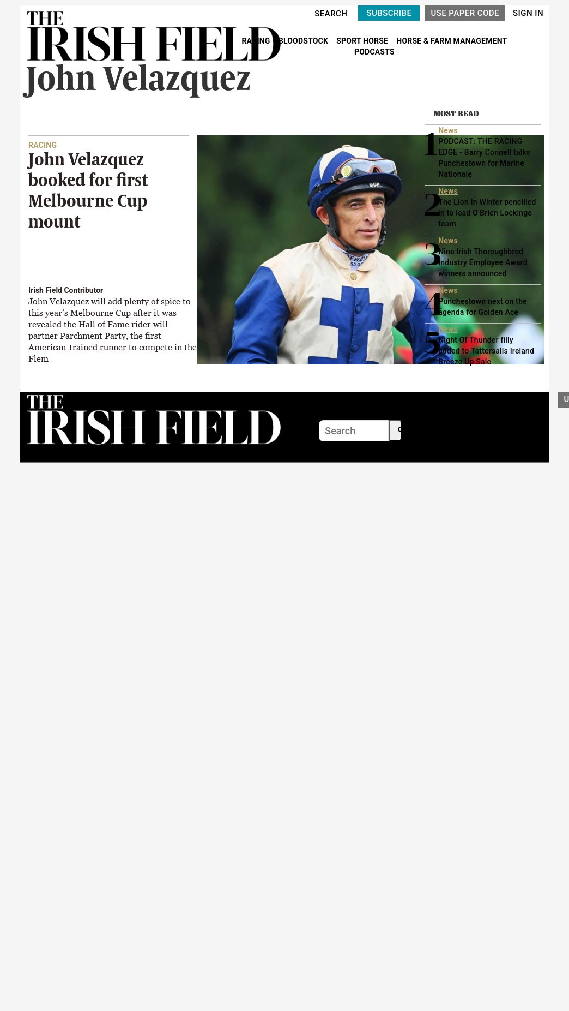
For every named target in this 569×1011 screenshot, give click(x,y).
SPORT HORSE (363, 41)
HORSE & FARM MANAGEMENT (451, 41)
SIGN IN (528, 13)
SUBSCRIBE (388, 13)
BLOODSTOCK (304, 41)
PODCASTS (374, 51)
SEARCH (330, 14)
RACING (256, 41)
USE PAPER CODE (465, 13)
